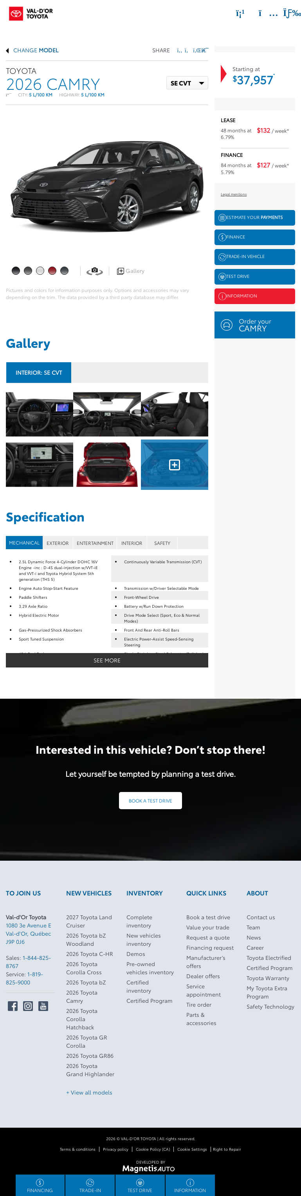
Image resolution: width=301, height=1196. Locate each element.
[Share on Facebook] (179, 50)
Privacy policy (115, 1149)
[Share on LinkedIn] (195, 50)
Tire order (198, 1004)
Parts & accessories (201, 1019)
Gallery (130, 271)
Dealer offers (203, 976)
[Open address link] (28, 933)
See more (107, 660)
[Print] (204, 50)
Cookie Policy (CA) (153, 1149)
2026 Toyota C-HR (89, 954)
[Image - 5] (174, 465)
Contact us (261, 917)
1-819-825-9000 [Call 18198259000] (24, 978)
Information (237, 296)
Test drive (233, 277)
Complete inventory (139, 921)
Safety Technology (270, 1006)
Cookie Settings (192, 1149)
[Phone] (240, 13)
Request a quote (208, 937)
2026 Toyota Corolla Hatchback (81, 1019)
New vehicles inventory (143, 939)
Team (253, 927)
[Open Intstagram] (28, 1006)
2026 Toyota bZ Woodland (86, 939)
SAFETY (162, 542)
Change (32, 50)
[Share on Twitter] (187, 50)
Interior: (39, 372)
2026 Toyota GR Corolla (86, 1041)
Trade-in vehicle (241, 257)
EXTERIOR (58, 542)
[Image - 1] (107, 414)
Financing (40, 1186)
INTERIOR (131, 542)
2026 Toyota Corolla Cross (84, 968)
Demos (135, 954)
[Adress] (264, 13)
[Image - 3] (39, 465)
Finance (231, 237)
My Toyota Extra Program (267, 992)
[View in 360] (95, 270)
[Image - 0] (39, 414)
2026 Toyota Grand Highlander (90, 1070)
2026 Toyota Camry (81, 996)
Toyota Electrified (269, 957)
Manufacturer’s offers (205, 962)
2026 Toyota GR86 (90, 1055)
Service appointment (203, 990)
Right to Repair (227, 1149)
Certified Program (149, 1000)
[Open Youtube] (43, 1006)
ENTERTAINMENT (95, 542)
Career (255, 947)
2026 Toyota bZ (86, 982)
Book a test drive (150, 800)
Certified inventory (138, 986)
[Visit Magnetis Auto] (150, 1168)
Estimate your (250, 218)
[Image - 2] (174, 414)
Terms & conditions (78, 1149)
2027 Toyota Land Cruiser (89, 921)
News (254, 937)
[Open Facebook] (13, 1006)
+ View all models (89, 1092)
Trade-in (90, 1186)
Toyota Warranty (268, 978)
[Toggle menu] (286, 13)
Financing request (210, 947)
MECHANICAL (24, 542)
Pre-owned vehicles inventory (150, 968)
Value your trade (207, 927)
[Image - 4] (107, 465)
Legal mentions (234, 193)
